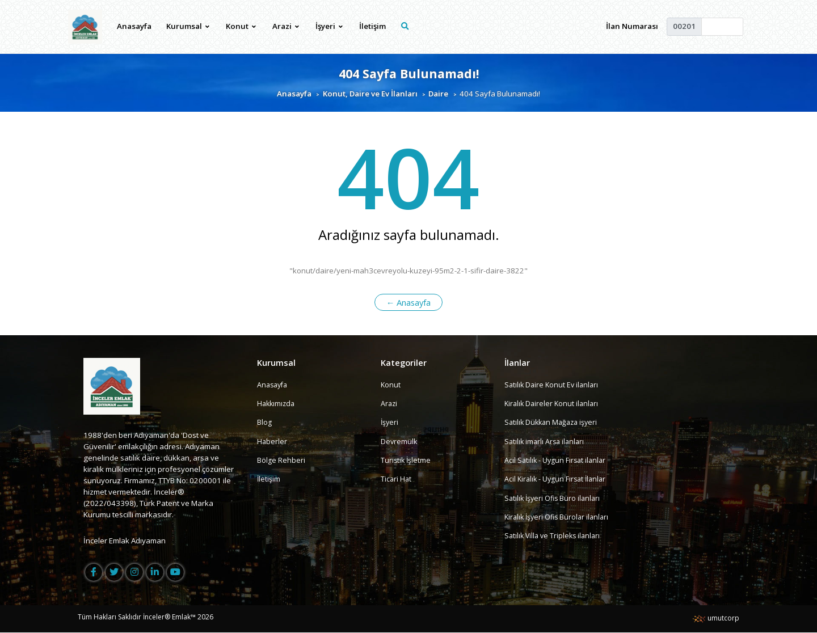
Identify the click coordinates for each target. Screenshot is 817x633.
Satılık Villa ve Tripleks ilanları (554, 536)
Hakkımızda (277, 404)
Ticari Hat (396, 479)
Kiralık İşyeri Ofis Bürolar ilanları (559, 517)
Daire (438, 93)
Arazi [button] (286, 26)
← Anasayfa (408, 302)
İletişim (373, 26)
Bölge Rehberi (281, 460)
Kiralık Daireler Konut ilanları (553, 404)
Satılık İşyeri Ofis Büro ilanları (554, 498)
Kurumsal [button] (188, 26)
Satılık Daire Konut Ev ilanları (553, 384)
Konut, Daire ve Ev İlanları (370, 93)
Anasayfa (134, 26)
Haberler (272, 441)
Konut (391, 384)
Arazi (389, 404)
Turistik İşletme (406, 460)
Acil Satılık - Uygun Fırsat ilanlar (557, 460)
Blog (264, 422)
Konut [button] (241, 26)
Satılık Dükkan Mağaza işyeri (553, 422)
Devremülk (399, 441)
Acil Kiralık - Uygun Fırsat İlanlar (557, 479)
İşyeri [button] (329, 26)
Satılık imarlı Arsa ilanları (546, 441)
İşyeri (390, 422)
